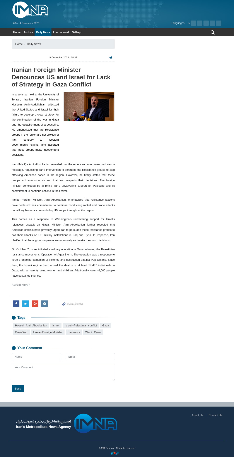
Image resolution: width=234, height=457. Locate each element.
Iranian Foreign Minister (47, 332)
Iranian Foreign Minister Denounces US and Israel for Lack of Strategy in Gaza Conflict (61, 77)
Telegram (218, 23)
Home (16, 32)
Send (18, 388)
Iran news (74, 332)
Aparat (212, 23)
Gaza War (21, 332)
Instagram (206, 23)
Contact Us (215, 415)
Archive (193, 23)
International (61, 32)
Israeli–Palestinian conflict (81, 325)
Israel (55, 325)
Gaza (105, 325)
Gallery (76, 32)
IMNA (63, 10)
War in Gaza (93, 332)
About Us (197, 415)
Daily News (43, 32)
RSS (199, 23)
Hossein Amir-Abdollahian (31, 325)
